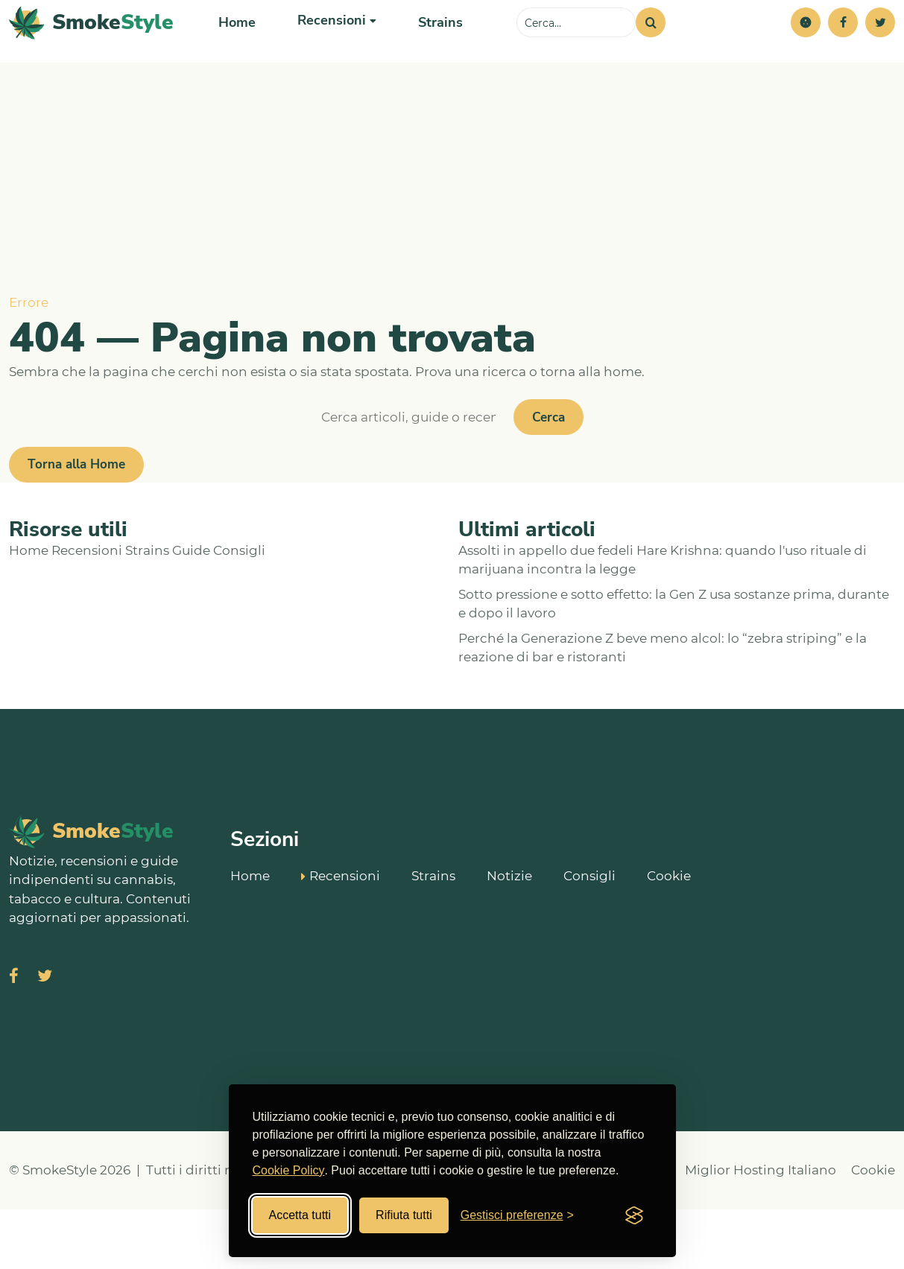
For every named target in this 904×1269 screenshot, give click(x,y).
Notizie (509, 935)
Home (235, 51)
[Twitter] (880, 52)
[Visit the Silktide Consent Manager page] (634, 1215)
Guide (191, 609)
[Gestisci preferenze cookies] (517, 1215)
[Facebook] (843, 52)
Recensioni (86, 609)
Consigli (239, 609)
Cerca (548, 477)
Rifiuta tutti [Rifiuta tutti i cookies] (404, 1215)
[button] (806, 52)
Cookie (669, 935)
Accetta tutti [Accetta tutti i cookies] (300, 1215)
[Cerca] (651, 52)
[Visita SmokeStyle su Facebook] (14, 1037)
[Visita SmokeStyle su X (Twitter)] (44, 1037)
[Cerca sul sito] (576, 52)
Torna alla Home (76, 523)
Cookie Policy (289, 1170)
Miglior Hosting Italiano (760, 1229)
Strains (431, 51)
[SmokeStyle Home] (91, 52)
